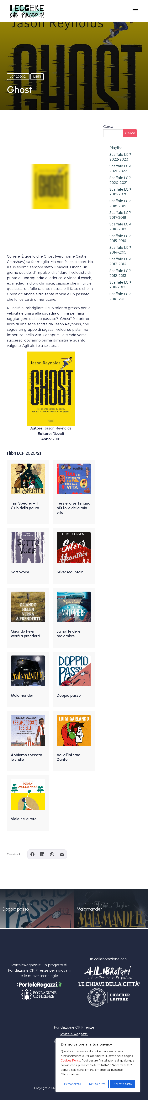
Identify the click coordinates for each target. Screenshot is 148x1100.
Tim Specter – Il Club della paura (25, 505)
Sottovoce (20, 572)
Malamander (22, 695)
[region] (98, 1065)
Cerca (108, 127)
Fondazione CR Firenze (74, 1027)
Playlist (115, 148)
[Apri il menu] (135, 12)
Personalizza (72, 1084)
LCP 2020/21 (18, 76)
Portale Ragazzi (74, 1034)
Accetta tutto (123, 1084)
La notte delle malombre (68, 633)
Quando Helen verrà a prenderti (25, 633)
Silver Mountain (70, 572)
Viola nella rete (23, 818)
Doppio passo (69, 695)
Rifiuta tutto (97, 1084)
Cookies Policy (70, 1060)
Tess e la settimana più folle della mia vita (73, 508)
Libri (37, 76)
